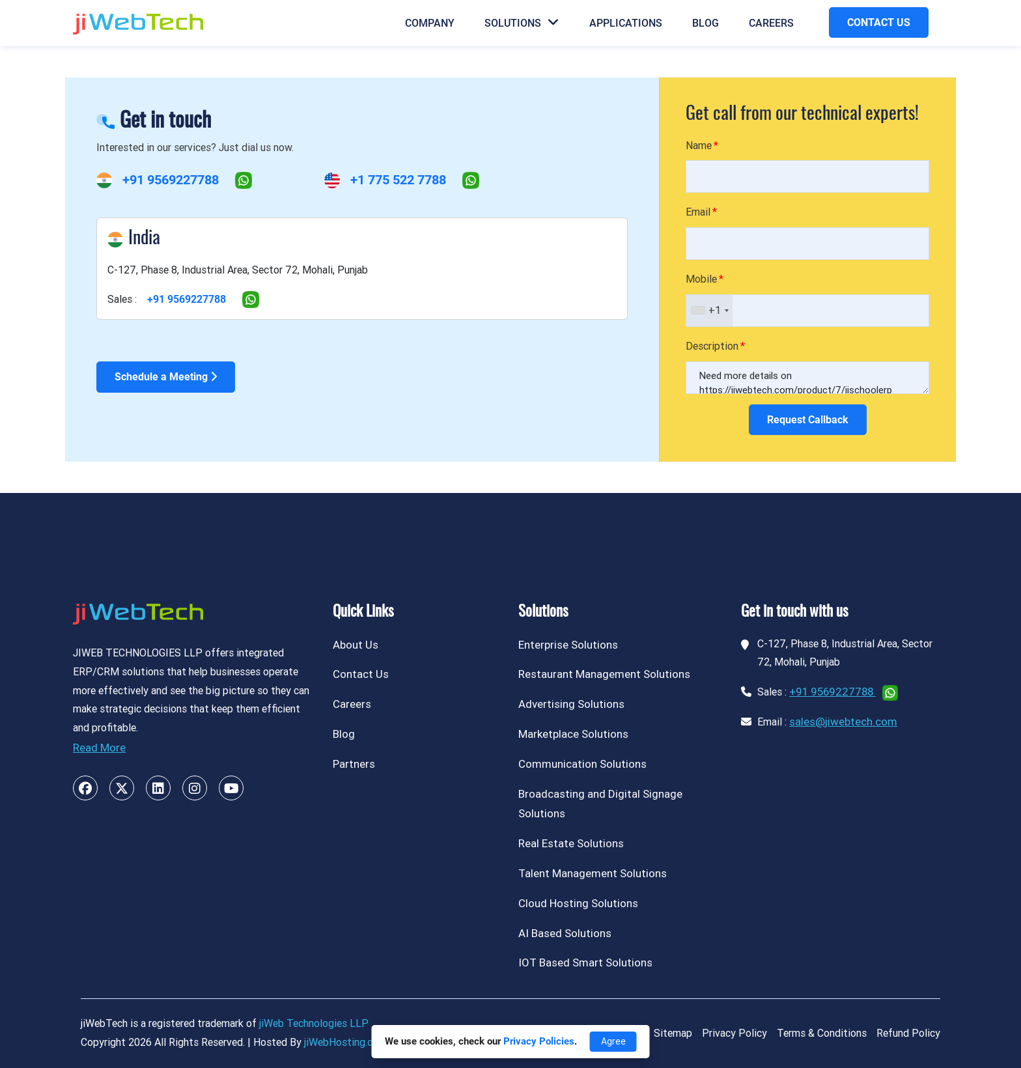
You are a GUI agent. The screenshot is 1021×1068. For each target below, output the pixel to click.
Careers (771, 23)
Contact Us (361, 674)
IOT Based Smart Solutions (585, 962)
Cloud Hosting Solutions (578, 903)
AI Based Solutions (564, 933)
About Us (355, 644)
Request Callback (807, 420)
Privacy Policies (538, 1041)
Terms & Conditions (822, 1033)
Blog (705, 23)
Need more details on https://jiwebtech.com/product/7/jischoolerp (807, 377)
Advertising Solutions (571, 703)
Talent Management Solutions (592, 873)
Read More (99, 747)
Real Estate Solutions (571, 843)
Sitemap (673, 1033)
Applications (625, 23)
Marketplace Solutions (573, 733)
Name (699, 145)
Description (712, 346)
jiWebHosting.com (345, 1042)
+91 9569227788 (170, 180)
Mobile (701, 279)
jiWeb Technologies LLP (314, 1023)
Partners (354, 763)
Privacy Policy (734, 1033)
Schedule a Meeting (166, 377)
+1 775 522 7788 (398, 180)
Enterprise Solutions (568, 644)
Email (698, 212)
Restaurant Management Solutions (604, 674)
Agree (613, 1041)
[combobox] (709, 310)
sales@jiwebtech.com (843, 721)
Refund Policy (908, 1033)
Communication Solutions (582, 763)
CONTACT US (878, 22)
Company (430, 23)
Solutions (521, 22)
